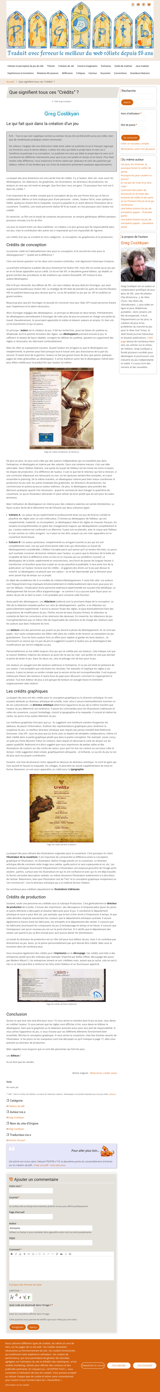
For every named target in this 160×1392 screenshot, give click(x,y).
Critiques (80, 73)
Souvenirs (105, 73)
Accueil (10, 81)
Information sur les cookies (17, 1385)
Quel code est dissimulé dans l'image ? (30, 1305)
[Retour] (112, 1094)
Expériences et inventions (21, 73)
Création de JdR (16, 1106)
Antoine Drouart (16, 1140)
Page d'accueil (16, 1212)
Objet (12, 1238)
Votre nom (14, 1186)
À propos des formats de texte (25, 1284)
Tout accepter (145, 1365)
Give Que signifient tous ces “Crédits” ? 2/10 (11, 1085)
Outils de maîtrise (123, 66)
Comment (14, 1249)
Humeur (93, 73)
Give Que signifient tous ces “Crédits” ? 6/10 (20, 1085)
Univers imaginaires (87, 66)
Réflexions (67, 73)
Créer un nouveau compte (135, 143)
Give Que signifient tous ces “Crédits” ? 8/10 (24, 1085)
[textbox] (61, 1268)
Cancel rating (7, 1085)
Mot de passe (128, 124)
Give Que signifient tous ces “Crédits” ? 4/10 (16, 1085)
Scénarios (106, 66)
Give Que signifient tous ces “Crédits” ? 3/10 (14, 1085)
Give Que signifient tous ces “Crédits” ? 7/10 (22, 1085)
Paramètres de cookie (93, 1365)
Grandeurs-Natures (140, 73)
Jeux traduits (142, 66)
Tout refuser (118, 1365)
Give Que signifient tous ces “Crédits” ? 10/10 (28, 1085)
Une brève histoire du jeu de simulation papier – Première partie (136, 212)
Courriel (13, 1197)
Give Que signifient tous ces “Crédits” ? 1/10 (9, 1085)
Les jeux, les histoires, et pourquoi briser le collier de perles (136, 168)
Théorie (51, 66)
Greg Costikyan (16, 1117)
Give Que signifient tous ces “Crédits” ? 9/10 (26, 1085)
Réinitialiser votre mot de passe (138, 148)
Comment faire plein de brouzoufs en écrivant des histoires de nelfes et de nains (137, 194)
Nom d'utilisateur (130, 113)
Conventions (120, 73)
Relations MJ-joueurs (47, 73)
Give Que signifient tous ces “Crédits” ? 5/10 (18, 1085)
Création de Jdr (66, 66)
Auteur (12, 1223)
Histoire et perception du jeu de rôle (26, 66)
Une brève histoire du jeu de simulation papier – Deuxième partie (137, 223)
